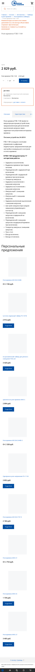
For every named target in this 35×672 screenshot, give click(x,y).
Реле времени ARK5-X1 (10, 558)
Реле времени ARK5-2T (10, 634)
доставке (16, 102)
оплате (23, 102)
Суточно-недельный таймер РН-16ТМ (15, 316)
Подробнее (8, 325)
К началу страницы (17, 660)
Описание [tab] (7, 114)
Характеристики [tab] (20, 114)
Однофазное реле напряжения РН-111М (15, 476)
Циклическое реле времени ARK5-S (14, 400)
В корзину (24, 81)
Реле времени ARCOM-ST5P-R (12, 517)
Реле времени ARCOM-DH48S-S (13, 440)
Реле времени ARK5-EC (10, 594)
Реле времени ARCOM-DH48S (12, 280)
